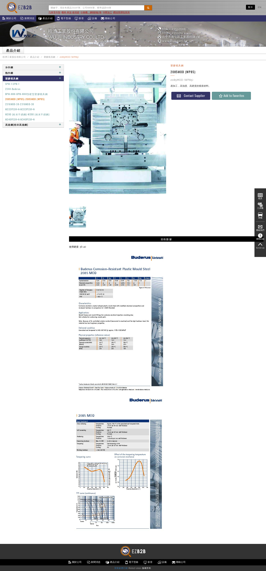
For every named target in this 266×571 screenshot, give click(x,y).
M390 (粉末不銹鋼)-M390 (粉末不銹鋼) (27, 114)
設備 (92, 18)
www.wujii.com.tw (172, 41)
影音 (79, 18)
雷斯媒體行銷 (121, 568)
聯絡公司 (108, 18)
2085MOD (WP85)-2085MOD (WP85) (25, 99)
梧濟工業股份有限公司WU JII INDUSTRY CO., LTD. (76, 34)
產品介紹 (45, 18)
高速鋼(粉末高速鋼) (33, 124)
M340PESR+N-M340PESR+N (20, 119)
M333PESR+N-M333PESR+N (20, 109)
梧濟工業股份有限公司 (14, 57)
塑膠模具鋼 (49, 57)
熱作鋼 (33, 73)
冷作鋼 (33, 67)
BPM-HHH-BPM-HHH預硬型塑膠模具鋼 (26, 94)
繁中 (250, 7)
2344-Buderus (13, 89)
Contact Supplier (191, 95)
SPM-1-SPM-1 (12, 84)
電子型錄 (63, 18)
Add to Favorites (231, 95)
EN (259, 7)
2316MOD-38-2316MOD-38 (19, 104)
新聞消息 (27, 18)
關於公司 (9, 18)
